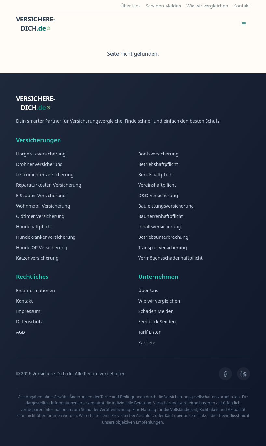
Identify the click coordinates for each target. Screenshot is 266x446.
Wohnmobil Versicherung (43, 206)
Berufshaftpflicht (156, 174)
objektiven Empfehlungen (139, 422)
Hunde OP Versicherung (41, 247)
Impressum (28, 311)
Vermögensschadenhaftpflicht (170, 258)
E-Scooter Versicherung (41, 195)
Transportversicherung (162, 247)
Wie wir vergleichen (207, 6)
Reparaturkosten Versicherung (48, 185)
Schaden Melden (163, 6)
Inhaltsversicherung (159, 226)
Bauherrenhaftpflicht (160, 216)
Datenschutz (29, 321)
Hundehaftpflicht (34, 226)
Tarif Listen (150, 332)
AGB (20, 332)
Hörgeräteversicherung (41, 154)
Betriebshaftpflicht (158, 164)
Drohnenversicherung (39, 164)
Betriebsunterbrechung (163, 237)
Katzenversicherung (37, 258)
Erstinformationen (35, 290)
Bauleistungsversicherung (166, 206)
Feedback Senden (157, 321)
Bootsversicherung (158, 154)
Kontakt (241, 6)
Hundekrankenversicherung (46, 237)
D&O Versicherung (158, 195)
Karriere (146, 342)
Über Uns (130, 6)
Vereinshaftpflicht (157, 185)
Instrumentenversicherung (44, 174)
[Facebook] (225, 373)
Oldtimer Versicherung (40, 216)
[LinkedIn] (243, 373)
